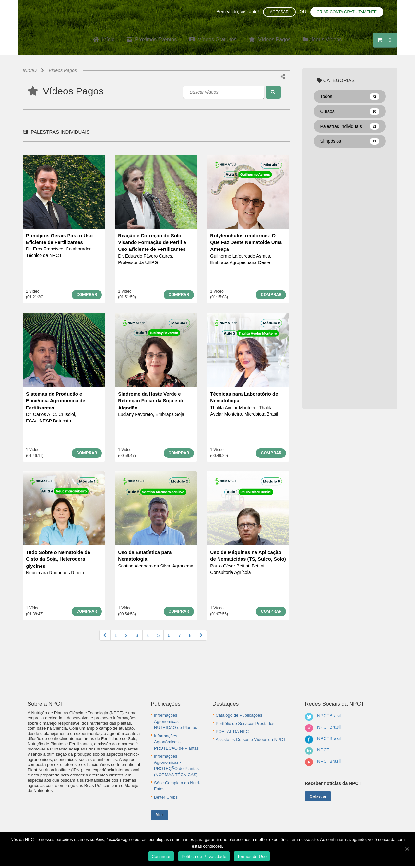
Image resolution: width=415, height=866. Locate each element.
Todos (350, 96)
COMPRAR (86, 294)
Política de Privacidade (204, 856)
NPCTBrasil (329, 715)
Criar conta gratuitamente (347, 12)
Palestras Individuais (350, 126)
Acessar (279, 12)
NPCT (323, 749)
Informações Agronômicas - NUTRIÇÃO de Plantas (175, 721)
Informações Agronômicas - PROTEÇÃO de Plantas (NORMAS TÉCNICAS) (176, 765)
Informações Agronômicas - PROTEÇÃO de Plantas (176, 741)
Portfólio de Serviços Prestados (245, 723)
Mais (159, 815)
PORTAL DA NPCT (233, 731)
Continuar (161, 856)
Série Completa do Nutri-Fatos (177, 785)
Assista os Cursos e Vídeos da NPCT (251, 739)
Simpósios (350, 141)
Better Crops (166, 797)
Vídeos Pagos (63, 70)
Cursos (350, 111)
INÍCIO (30, 70)
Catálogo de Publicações (239, 715)
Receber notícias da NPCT (333, 783)
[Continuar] (407, 849)
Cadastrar (318, 796)
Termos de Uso (252, 856)
